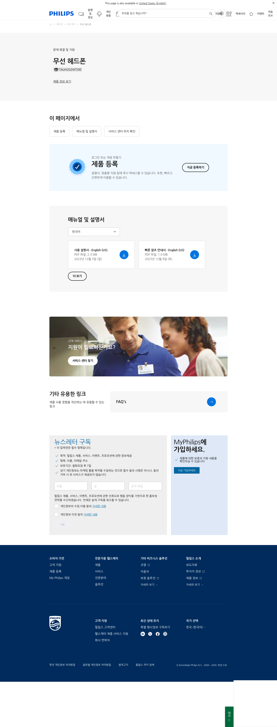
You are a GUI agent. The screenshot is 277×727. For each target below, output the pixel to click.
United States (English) (152, 3)
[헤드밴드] (73, 24)
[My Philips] (221, 13)
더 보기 (77, 321)
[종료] (273, 3)
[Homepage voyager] (52, 24)
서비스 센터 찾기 (82, 406)
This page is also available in (121, 3)
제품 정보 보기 (62, 104)
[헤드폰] (61, 24)
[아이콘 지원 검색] (210, 13)
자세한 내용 (99, 551)
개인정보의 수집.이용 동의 (83, 551)
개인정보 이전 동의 (78, 559)
